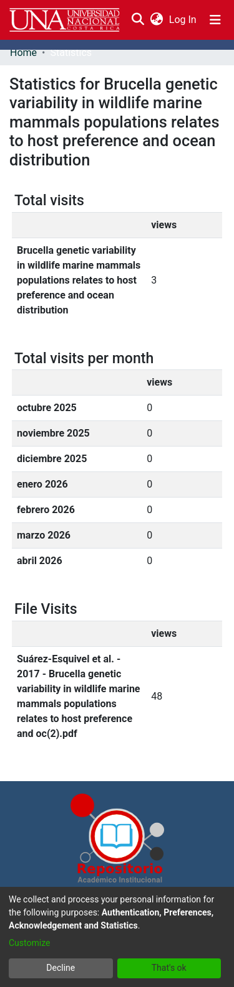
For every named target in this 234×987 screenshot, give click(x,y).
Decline (60, 968)
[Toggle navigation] (215, 20)
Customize (29, 943)
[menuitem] (156, 19)
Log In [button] (183, 19)
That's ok (169, 968)
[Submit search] (137, 19)
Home (23, 52)
